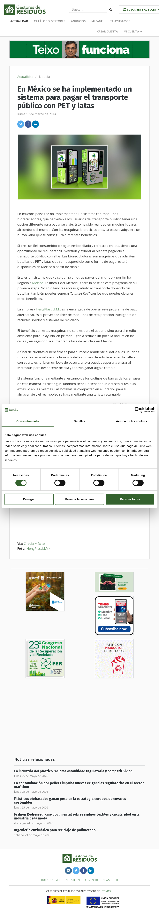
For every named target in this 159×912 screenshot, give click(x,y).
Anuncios (78, 21)
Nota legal (73, 880)
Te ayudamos (120, 21)
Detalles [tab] (79, 421)
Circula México (34, 543)
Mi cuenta (133, 31)
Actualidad (19, 21)
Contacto (91, 880)
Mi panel (97, 21)
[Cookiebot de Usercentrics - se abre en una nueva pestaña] (137, 410)
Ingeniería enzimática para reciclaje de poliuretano (55, 830)
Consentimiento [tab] (27, 421)
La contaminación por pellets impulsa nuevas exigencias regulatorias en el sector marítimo (79, 785)
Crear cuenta (107, 31)
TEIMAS (106, 891)
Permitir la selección (79, 499)
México (37, 283)
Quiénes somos (51, 880)
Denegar (29, 499)
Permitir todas (130, 499)
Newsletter (110, 880)
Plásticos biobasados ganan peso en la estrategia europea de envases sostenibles (70, 801)
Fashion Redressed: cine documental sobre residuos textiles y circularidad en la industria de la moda (77, 816)
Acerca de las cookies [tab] (131, 421)
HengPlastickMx (48, 309)
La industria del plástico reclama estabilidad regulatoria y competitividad (73, 771)
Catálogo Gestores (49, 21)
